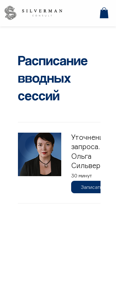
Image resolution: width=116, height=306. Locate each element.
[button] (104, 12)
